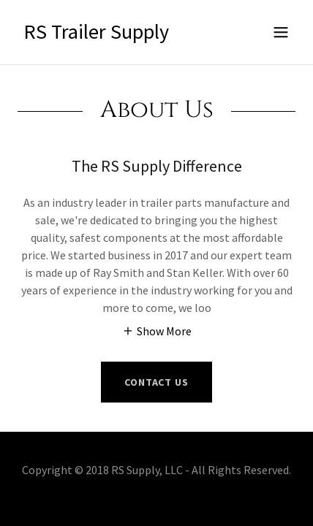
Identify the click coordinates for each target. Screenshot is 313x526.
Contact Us (156, 382)
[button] (280, 32)
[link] (96, 34)
